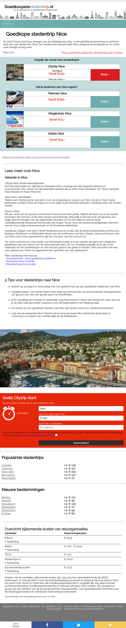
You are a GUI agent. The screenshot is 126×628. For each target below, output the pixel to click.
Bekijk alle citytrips (57, 79)
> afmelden (22, 413)
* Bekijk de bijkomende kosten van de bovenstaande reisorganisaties (36, 157)
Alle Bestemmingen (92, 606)
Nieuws (77, 606)
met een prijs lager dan (52, 414)
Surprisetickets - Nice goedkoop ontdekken (31, 258)
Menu (8, 24)
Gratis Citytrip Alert (19, 397)
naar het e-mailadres (50, 423)
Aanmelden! (81, 443)
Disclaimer (69, 609)
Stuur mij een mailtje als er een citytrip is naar (28, 403)
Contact (68, 606)
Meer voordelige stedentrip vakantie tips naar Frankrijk (92, 52)
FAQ (120, 606)
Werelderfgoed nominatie (21, 264)
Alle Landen (110, 606)
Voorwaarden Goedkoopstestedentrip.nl (37, 435)
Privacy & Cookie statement (89, 609)
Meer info (8, 52)
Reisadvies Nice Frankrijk (20, 261)
